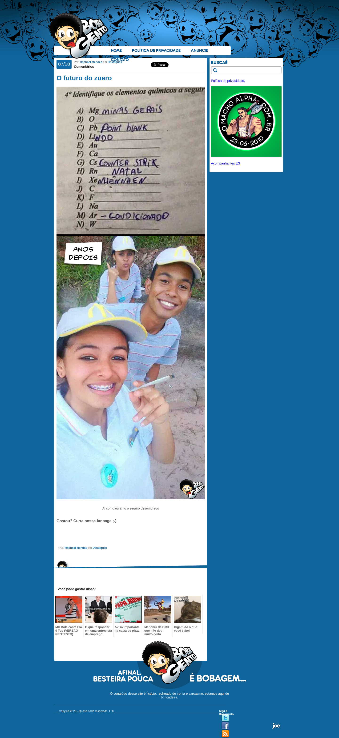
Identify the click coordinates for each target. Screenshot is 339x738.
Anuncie (199, 50)
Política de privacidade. (228, 81)
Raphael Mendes (91, 62)
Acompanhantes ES (225, 163)
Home (116, 50)
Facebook (225, 726)
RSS (225, 734)
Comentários (84, 66)
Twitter (225, 718)
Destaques (115, 62)
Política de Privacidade (156, 50)
